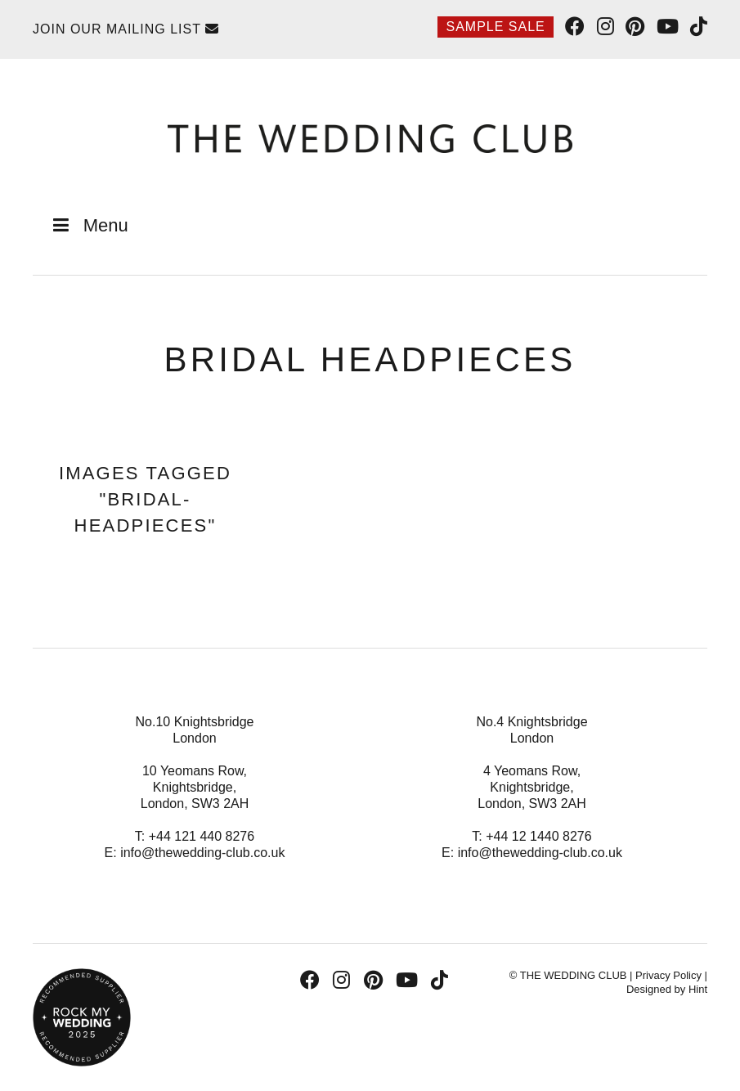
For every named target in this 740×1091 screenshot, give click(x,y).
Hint (697, 989)
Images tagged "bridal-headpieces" (145, 499)
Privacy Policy (668, 975)
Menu (88, 225)
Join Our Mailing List (126, 29)
